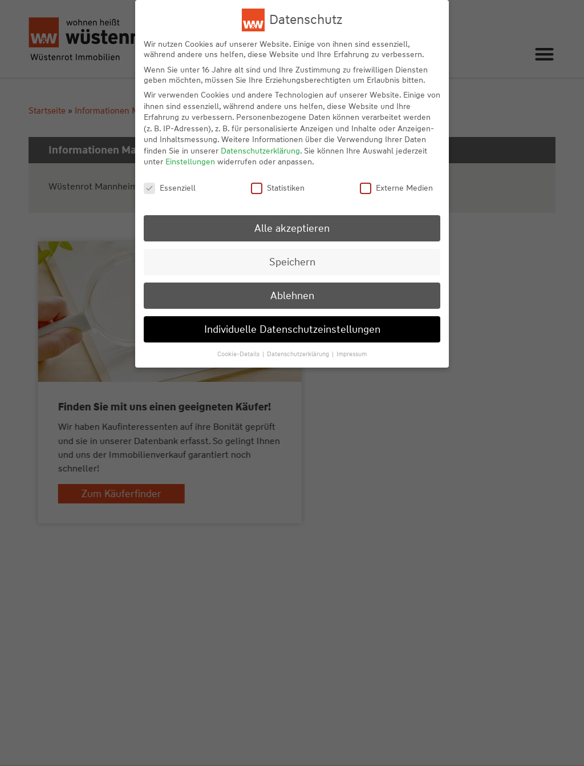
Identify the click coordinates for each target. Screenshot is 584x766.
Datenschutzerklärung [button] (299, 354)
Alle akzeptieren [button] (292, 228)
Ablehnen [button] (292, 295)
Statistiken (278, 188)
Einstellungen (190, 161)
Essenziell (170, 188)
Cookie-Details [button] (239, 354)
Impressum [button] (351, 354)
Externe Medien (396, 188)
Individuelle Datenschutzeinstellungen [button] (292, 329)
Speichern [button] (292, 261)
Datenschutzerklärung (260, 151)
